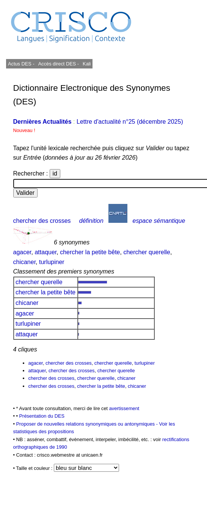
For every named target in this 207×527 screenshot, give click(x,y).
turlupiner (51, 262)
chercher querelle (146, 252)
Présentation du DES (42, 416)
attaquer (45, 252)
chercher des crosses (42, 221)
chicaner (24, 262)
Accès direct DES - (58, 64)
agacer (22, 252)
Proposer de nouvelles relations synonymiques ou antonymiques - (87, 424)
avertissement (124, 408)
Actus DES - (21, 64)
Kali (87, 64)
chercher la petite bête (90, 252)
